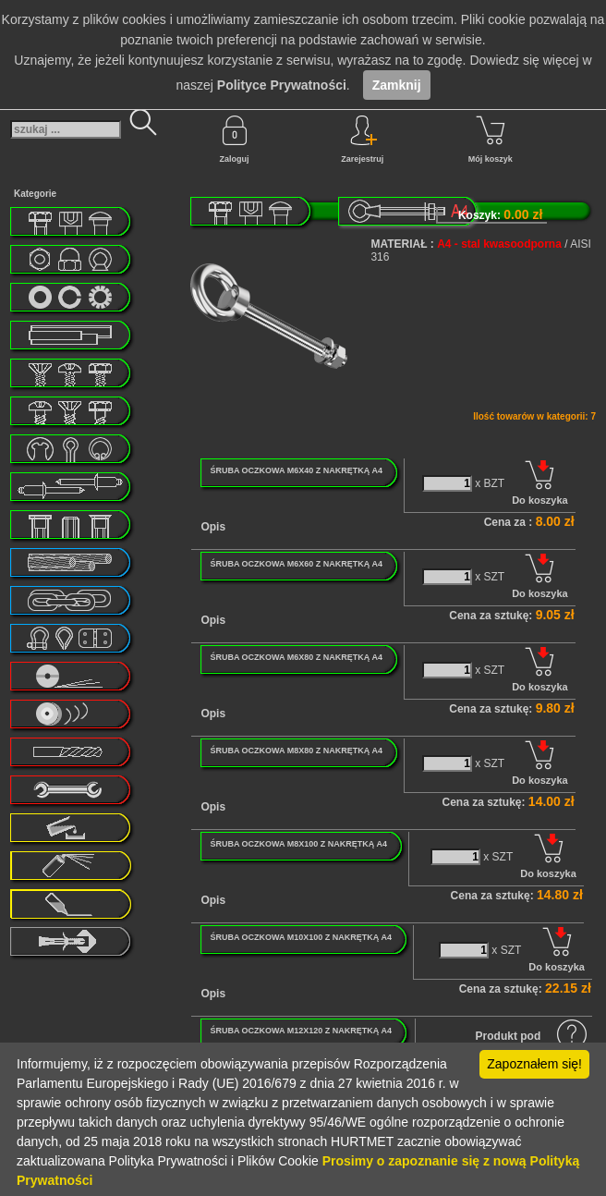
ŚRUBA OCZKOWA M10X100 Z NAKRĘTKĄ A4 (301, 937)
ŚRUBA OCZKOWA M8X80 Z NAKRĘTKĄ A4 (296, 750)
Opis (212, 526)
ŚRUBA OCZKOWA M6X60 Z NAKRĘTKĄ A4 (296, 563)
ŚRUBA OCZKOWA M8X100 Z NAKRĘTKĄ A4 (298, 843)
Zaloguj (234, 140)
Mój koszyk (490, 140)
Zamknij (396, 85)
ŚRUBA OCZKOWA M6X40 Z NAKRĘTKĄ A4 (296, 470)
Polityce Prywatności (281, 85)
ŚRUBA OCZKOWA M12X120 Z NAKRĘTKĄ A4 (301, 1030)
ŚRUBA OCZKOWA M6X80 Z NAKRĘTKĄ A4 (296, 657)
